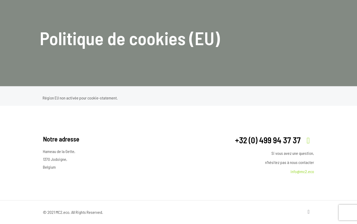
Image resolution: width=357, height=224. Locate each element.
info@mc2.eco (302, 171)
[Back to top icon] (308, 211)
